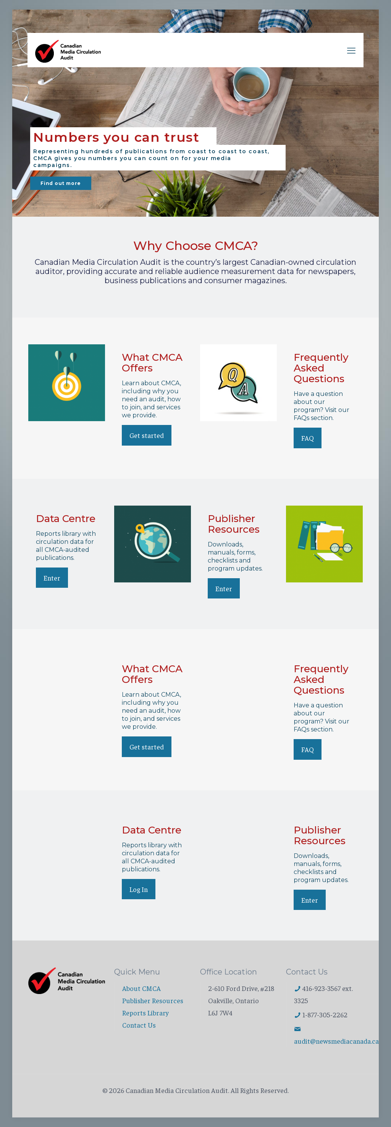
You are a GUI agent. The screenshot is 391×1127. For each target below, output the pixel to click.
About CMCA (141, 988)
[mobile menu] (351, 50)
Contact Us (139, 1024)
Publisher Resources (152, 1000)
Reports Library (145, 1012)
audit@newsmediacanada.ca (336, 1040)
